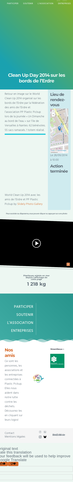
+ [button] (53, 111)
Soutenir (28, 3)
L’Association (45, 3)
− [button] (53, 115)
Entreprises (64, 3)
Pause (68, 264)
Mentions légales (15, 436)
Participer (12, 3)
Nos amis (10, 352)
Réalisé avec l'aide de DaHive (58, 435)
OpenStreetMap (61, 150)
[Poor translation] (13, 464)
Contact (9, 433)
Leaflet (53, 150)
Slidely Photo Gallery (30, 204)
